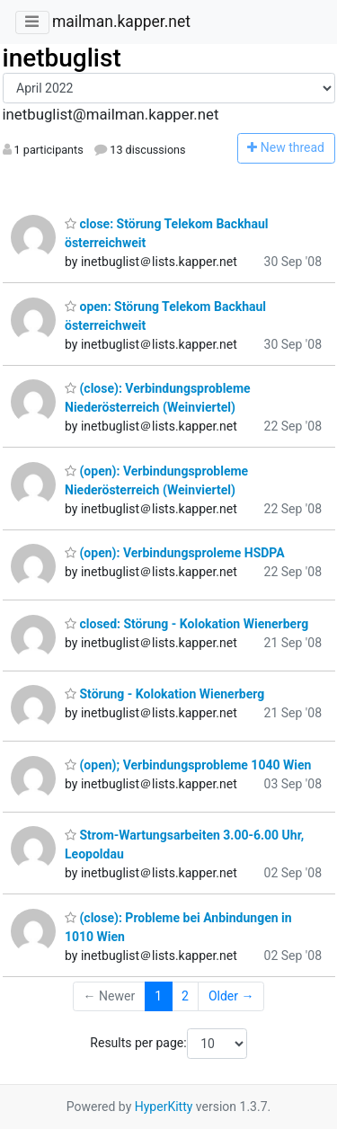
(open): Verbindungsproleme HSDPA (175, 553)
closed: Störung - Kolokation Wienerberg (186, 624)
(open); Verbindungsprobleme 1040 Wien (188, 765)
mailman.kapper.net (121, 22)
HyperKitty (164, 1106)
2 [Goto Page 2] (185, 996)
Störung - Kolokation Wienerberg (164, 694)
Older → (231, 996)
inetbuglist (62, 58)
